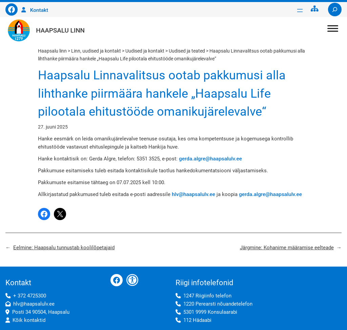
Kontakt (39, 10)
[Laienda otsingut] (335, 9)
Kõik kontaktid (29, 320)
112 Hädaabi (197, 320)
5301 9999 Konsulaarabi (210, 312)
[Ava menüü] (300, 10)
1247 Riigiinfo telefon (207, 296)
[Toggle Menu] (332, 28)
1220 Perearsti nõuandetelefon (217, 304)
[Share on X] (60, 214)
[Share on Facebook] (44, 214)
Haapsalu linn (60, 30)
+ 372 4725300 (29, 296)
